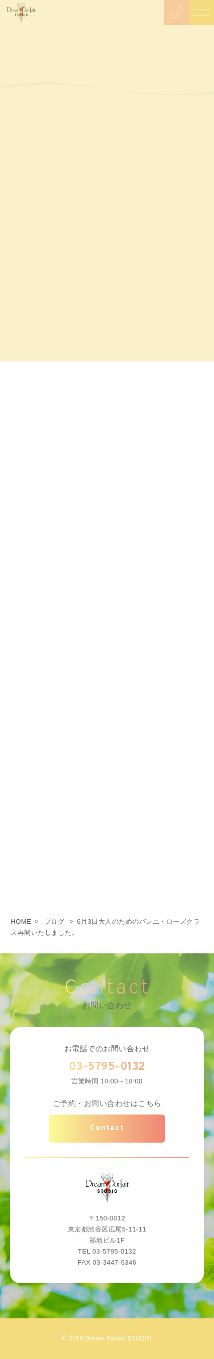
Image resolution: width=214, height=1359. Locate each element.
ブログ (54, 921)
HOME (21, 921)
